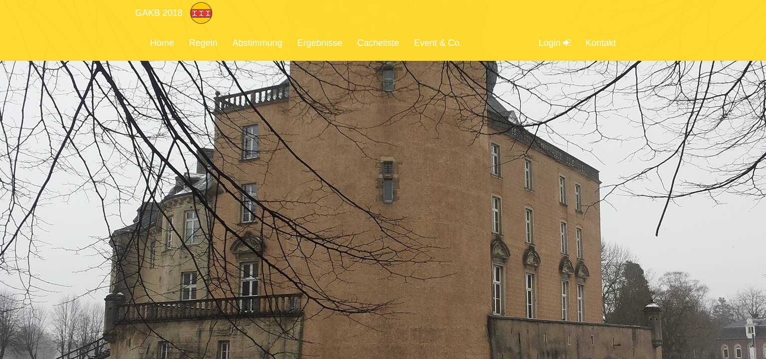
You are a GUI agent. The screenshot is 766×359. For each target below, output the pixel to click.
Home (162, 43)
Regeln (203, 43)
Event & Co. (438, 43)
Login (555, 43)
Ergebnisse (319, 43)
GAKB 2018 (159, 13)
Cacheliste (378, 43)
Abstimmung (257, 43)
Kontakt (600, 43)
